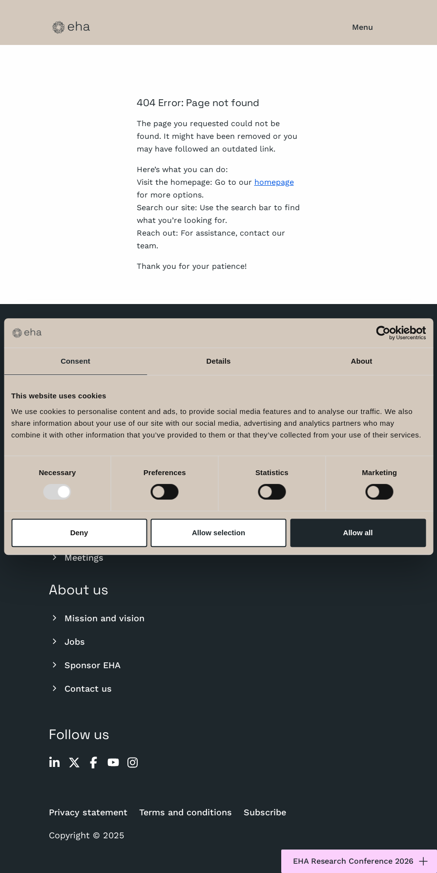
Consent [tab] (75, 361)
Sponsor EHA (85, 665)
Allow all (358, 532)
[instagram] (133, 762)
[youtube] (113, 762)
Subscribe (265, 812)
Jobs (67, 641)
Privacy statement (88, 812)
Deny (79, 532)
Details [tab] (219, 361)
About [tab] (362, 361)
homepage (274, 182)
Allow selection (218, 532)
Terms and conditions (185, 812)
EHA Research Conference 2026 (361, 861)
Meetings (76, 557)
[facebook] (94, 762)
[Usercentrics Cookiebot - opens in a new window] (383, 333)
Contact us (80, 688)
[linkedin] (55, 762)
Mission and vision (97, 618)
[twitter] (74, 762)
